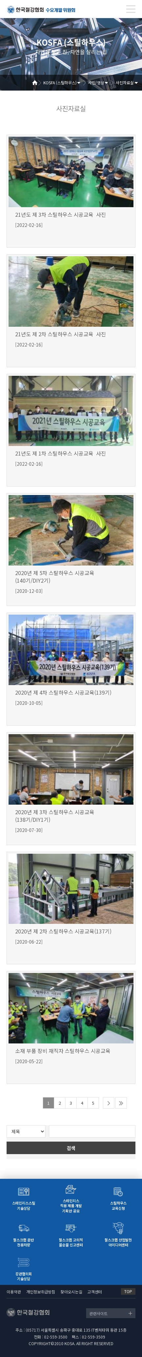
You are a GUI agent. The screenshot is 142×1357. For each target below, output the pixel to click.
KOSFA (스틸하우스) (60, 82)
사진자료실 (125, 82)
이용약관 (14, 1291)
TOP (128, 1291)
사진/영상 (96, 82)
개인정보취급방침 (40, 1291)
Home (37, 83)
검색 (71, 1148)
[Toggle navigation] (130, 9)
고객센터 (94, 1291)
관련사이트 (98, 1313)
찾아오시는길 (71, 1291)
